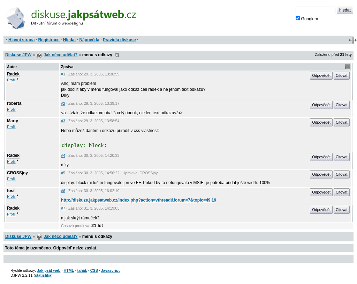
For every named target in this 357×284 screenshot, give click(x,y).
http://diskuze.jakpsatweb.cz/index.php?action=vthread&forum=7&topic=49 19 (138, 200)
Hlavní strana (21, 39)
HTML (68, 270)
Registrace (48, 39)
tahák (82, 270)
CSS (94, 270)
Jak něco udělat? (60, 54)
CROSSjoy (17, 172)
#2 (63, 103)
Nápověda (89, 39)
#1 (63, 74)
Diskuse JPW (18, 54)
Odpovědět (321, 75)
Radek (13, 74)
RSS (117, 55)
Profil (11, 80)
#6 (63, 191)
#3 (63, 121)
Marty (12, 120)
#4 (63, 155)
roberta (14, 103)
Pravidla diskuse (119, 39)
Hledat (69, 39)
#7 (63, 208)
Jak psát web (48, 270)
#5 (63, 173)
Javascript (110, 270)
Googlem (307, 18)
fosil (11, 190)
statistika (43, 275)
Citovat (342, 75)
